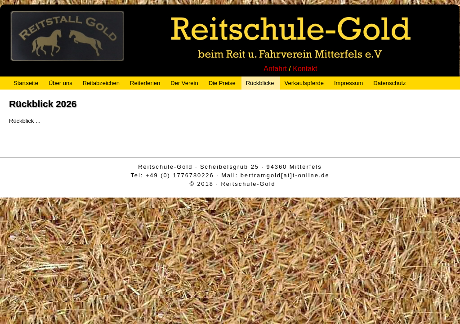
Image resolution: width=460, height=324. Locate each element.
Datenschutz (389, 83)
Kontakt (305, 68)
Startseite (25, 83)
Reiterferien (145, 83)
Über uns (60, 83)
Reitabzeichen (101, 83)
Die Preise (222, 83)
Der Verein (184, 83)
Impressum (348, 83)
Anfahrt (275, 68)
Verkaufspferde (304, 83)
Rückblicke (260, 83)
